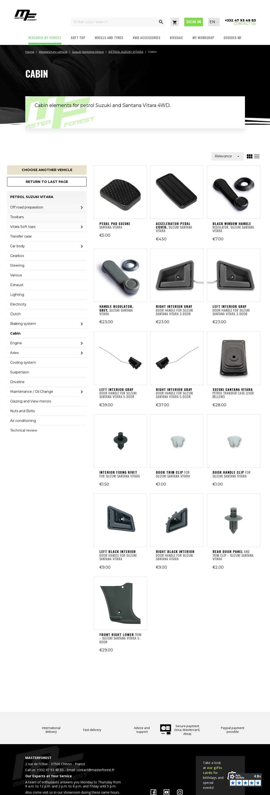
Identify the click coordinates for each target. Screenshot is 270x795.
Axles (14, 353)
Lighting (17, 294)
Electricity (18, 304)
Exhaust (16, 285)
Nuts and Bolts (22, 411)
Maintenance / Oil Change (31, 391)
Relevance (227, 156)
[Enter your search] (114, 21)
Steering (17, 265)
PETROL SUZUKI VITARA (31, 197)
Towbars (17, 217)
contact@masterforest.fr (95, 770)
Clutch (15, 314)
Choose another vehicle (47, 170)
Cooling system (23, 362)
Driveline (17, 382)
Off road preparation (26, 207)
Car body (17, 246)
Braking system (23, 324)
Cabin (15, 333)
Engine (16, 343)
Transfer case (21, 236)
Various (16, 275)
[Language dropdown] (214, 22)
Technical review (23, 430)
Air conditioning (23, 421)
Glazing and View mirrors (30, 401)
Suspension (19, 372)
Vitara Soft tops (22, 227)
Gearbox (17, 256)
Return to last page (47, 182)
